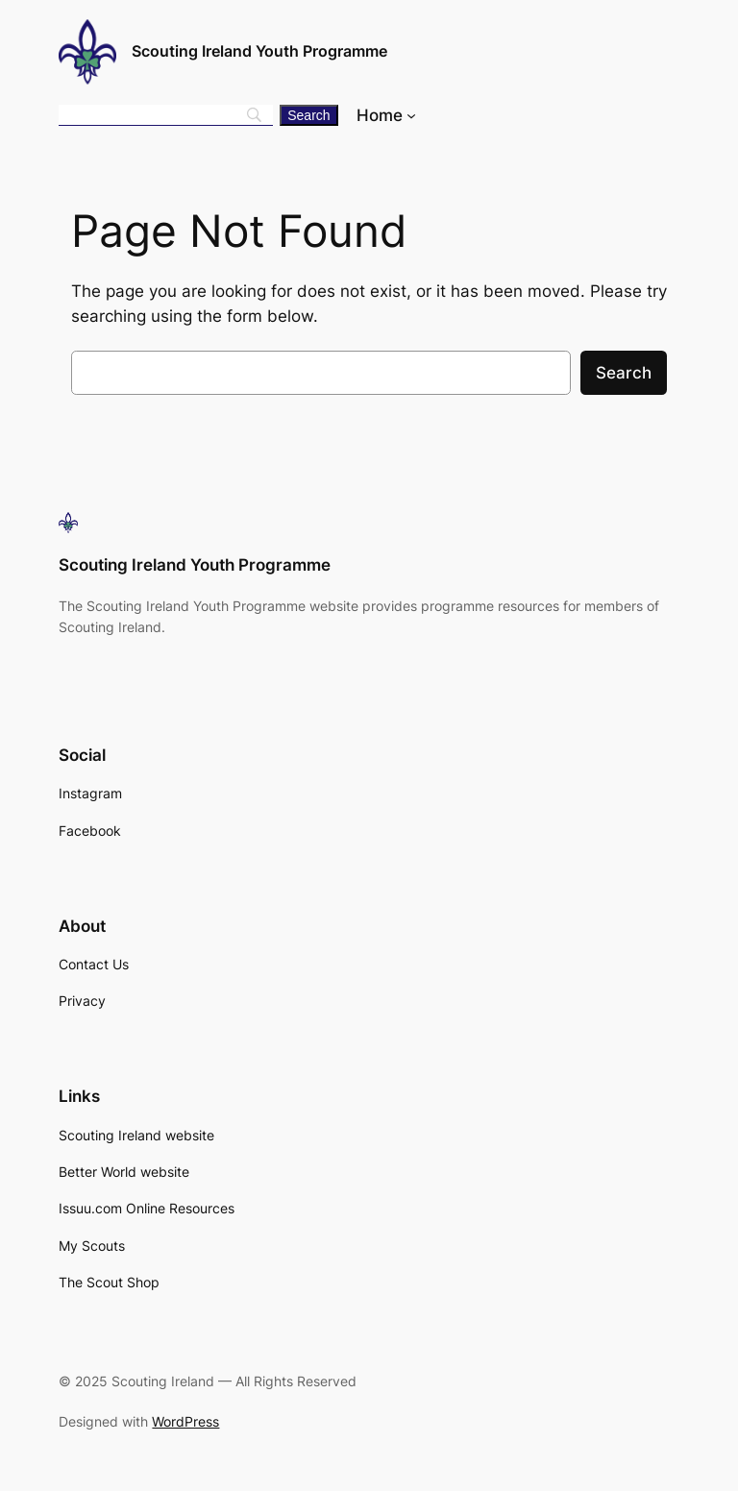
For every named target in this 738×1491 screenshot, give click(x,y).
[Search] (308, 115)
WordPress (185, 1421)
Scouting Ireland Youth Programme (259, 51)
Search (624, 372)
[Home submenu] (411, 115)
